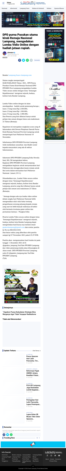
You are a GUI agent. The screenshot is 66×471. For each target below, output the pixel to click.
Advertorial (13, 8)
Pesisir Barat (25, 459)
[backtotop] (33, 466)
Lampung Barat (26, 455)
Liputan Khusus (59, 8)
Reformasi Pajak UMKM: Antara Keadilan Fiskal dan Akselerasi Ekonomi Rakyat (32, 373)
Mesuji (34, 457)
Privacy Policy (53, 461)
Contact (52, 459)
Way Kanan (36, 461)
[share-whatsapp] (27, 60)
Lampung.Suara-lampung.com (20, 75)
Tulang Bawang (16, 461)
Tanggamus (5, 461)
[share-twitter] (23, 60)
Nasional (4, 8)
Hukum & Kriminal (38, 8)
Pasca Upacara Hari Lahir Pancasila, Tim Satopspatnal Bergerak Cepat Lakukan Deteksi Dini (32, 358)
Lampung (30, 354)
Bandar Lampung (16, 455)
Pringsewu (35, 459)
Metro (3, 459)
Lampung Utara (24, 8)
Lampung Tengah (6, 457)
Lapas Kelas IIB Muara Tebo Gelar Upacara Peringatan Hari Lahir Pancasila (33, 416)
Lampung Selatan (37, 455)
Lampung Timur (16, 457)
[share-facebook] (19, 60)
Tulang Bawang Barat (26, 461)
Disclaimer (58, 459)
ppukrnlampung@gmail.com (14, 227)
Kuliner (49, 8)
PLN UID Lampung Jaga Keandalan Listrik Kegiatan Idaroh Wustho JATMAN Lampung (33, 387)
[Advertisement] (21, 335)
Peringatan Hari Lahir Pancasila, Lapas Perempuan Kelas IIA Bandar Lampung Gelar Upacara (33, 402)
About (47, 459)
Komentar (37, 60)
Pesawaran (15, 459)
